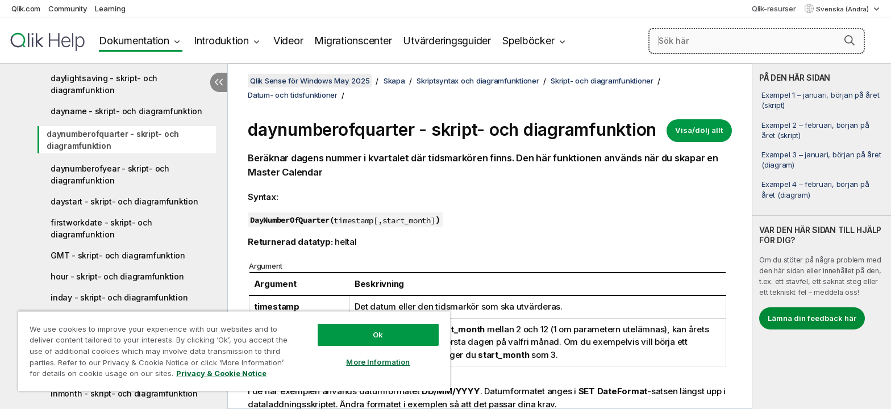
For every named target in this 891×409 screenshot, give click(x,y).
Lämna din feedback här (812, 318)
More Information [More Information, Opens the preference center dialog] (378, 361)
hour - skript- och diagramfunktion (117, 276)
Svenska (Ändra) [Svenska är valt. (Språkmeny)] (843, 9)
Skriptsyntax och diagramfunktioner (478, 80)
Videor (288, 41)
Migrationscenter (353, 41)
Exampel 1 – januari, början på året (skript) (820, 100)
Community (68, 8)
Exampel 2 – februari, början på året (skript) (815, 130)
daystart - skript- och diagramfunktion (124, 201)
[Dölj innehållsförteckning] (218, 82)
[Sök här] (756, 41)
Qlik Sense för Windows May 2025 (309, 80)
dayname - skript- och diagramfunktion (126, 111)
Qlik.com (25, 8)
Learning (110, 8)
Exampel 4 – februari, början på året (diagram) (815, 189)
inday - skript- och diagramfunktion (119, 297)
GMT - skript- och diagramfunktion (118, 255)
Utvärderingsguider (447, 41)
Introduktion (221, 41)
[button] (849, 40)
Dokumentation (134, 41)
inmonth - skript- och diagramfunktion (124, 393)
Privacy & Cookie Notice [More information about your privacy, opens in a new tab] (221, 373)
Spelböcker (528, 41)
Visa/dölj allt (699, 130)
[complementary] (821, 236)
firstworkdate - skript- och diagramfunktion (101, 228)
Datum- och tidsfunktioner (293, 94)
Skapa (394, 80)
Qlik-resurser (774, 8)
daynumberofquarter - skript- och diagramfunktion (113, 140)
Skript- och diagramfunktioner (602, 80)
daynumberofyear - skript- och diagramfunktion (110, 174)
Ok (378, 334)
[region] (234, 351)
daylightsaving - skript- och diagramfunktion (104, 84)
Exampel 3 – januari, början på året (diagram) (821, 159)
